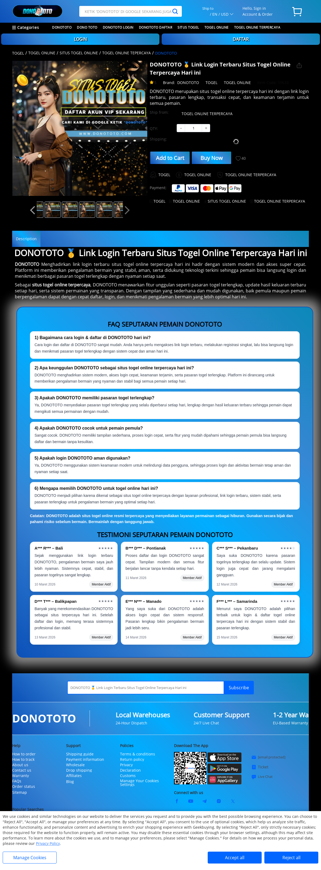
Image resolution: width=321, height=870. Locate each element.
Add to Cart (170, 158)
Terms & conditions (137, 754)
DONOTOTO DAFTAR (155, 27)
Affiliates (74, 776)
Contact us (21, 770)
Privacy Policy (48, 843)
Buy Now (211, 158)
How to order (24, 754)
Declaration (130, 770)
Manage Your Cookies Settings (139, 783)
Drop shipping (79, 770)
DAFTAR (241, 39)
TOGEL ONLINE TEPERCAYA (126, 52)
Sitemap (19, 792)
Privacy (126, 765)
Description (26, 238)
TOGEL (18, 53)
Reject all (291, 858)
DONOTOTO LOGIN (118, 27)
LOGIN (80, 39)
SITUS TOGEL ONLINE (79, 52)
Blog (70, 781)
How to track (23, 759)
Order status (23, 786)
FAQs (16, 781)
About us (20, 765)
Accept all (234, 858)
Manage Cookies (29, 858)
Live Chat (262, 776)
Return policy (132, 759)
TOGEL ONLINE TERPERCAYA (257, 27)
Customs (128, 776)
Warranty (20, 776)
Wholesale (75, 765)
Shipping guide (80, 754)
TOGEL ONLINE (216, 27)
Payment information (85, 759)
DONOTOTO (61, 27)
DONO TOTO (87, 27)
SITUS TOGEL (188, 27)
